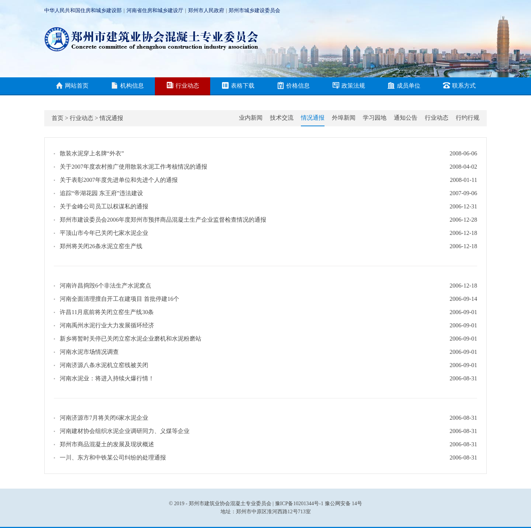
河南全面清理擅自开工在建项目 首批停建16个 (119, 299)
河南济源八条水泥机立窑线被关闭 (104, 365)
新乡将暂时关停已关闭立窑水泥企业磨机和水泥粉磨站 (130, 338)
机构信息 (127, 86)
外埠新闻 (343, 118)
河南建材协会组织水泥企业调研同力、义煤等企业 (125, 431)
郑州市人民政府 (206, 10)
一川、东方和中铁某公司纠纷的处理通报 (113, 457)
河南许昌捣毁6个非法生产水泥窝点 (105, 285)
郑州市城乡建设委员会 (254, 10)
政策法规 (348, 86)
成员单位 (404, 86)
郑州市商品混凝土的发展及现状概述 (107, 444)
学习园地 (374, 118)
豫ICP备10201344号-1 (299, 503)
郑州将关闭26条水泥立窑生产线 (101, 246)
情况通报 (111, 118)
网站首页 (72, 86)
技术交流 (282, 118)
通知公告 (405, 118)
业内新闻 (251, 118)
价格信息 (293, 86)
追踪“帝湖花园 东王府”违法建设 (101, 193)
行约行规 (467, 118)
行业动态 (182, 86)
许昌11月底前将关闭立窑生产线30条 (107, 312)
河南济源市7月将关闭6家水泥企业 (104, 418)
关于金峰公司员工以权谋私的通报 (104, 206)
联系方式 (459, 86)
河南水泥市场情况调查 (89, 352)
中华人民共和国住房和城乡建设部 (83, 10)
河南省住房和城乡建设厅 (154, 10)
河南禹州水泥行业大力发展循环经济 (107, 325)
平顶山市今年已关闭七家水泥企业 (104, 233)
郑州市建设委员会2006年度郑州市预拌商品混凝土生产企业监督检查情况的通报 (163, 220)
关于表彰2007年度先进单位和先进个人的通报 (119, 180)
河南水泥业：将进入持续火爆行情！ (107, 378)
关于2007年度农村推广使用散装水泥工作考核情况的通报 (133, 166)
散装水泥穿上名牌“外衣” (92, 153)
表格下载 (238, 86)
